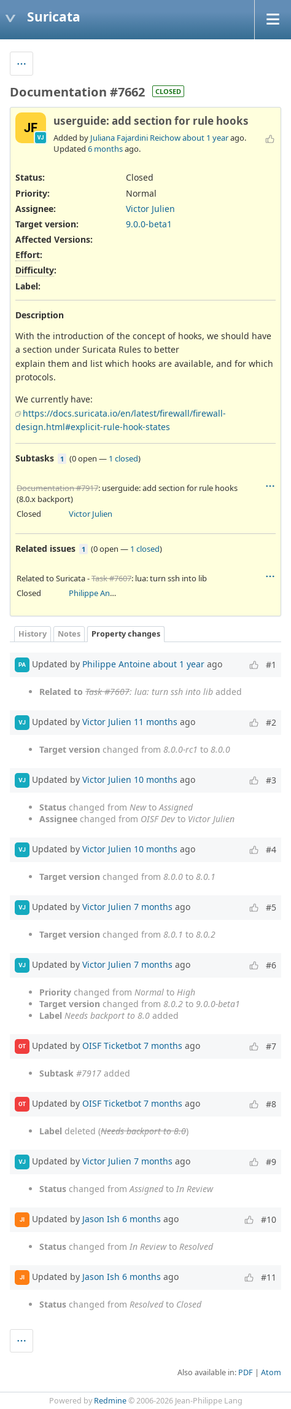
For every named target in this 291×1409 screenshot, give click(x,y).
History (32, 634)
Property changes (125, 634)
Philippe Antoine (99, 593)
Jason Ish (101, 1219)
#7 (271, 1046)
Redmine (110, 1400)
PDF (245, 1372)
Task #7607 (111, 578)
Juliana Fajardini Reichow (135, 137)
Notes (69, 634)
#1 (271, 664)
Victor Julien (150, 208)
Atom (271, 1372)
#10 (268, 1219)
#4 (271, 849)
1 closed (123, 458)
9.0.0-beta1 (149, 224)
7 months (153, 907)
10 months (155, 779)
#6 (271, 965)
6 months (105, 148)
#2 (271, 722)
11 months (155, 722)
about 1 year (205, 137)
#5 (271, 907)
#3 (271, 780)
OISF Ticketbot (111, 1045)
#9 (271, 1162)
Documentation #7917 (57, 487)
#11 (268, 1277)
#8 (271, 1104)
